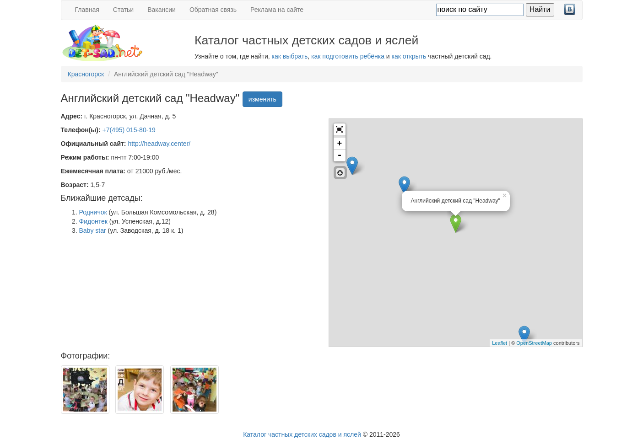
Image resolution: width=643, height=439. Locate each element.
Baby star (92, 230)
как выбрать (290, 56)
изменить (262, 99)
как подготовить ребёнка (347, 56)
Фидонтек (93, 221)
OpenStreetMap (534, 343)
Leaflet (499, 343)
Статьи (123, 9)
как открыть (409, 56)
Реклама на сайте (276, 9)
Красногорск (86, 74)
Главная (87, 9)
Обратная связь (213, 9)
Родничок (93, 212)
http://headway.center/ (159, 143)
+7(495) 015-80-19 (129, 130)
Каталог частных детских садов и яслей (302, 434)
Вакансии (161, 9)
